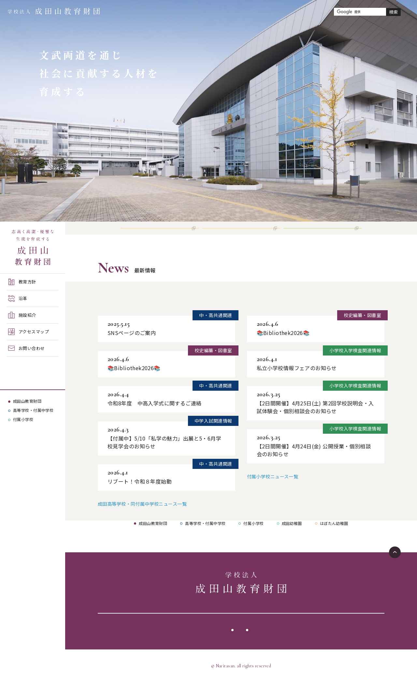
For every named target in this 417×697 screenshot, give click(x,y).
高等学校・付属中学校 (33, 410)
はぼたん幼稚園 (334, 538)
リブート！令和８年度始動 (140, 496)
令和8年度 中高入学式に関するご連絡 (155, 418)
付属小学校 (23, 419)
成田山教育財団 (27, 401)
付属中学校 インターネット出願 (239, 235)
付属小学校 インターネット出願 (321, 235)
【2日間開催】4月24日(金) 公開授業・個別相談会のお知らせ (314, 465)
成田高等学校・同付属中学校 (141, 314)
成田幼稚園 (292, 538)
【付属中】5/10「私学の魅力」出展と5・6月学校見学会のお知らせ (164, 457)
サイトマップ (266, 645)
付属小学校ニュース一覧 (272, 491)
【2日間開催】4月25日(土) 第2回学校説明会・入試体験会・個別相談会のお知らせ (315, 422)
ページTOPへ (395, 567)
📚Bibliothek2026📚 (134, 383)
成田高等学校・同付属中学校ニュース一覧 (142, 518)
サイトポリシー (223, 645)
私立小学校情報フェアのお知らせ (297, 383)
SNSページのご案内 (132, 348)
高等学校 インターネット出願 (156, 235)
